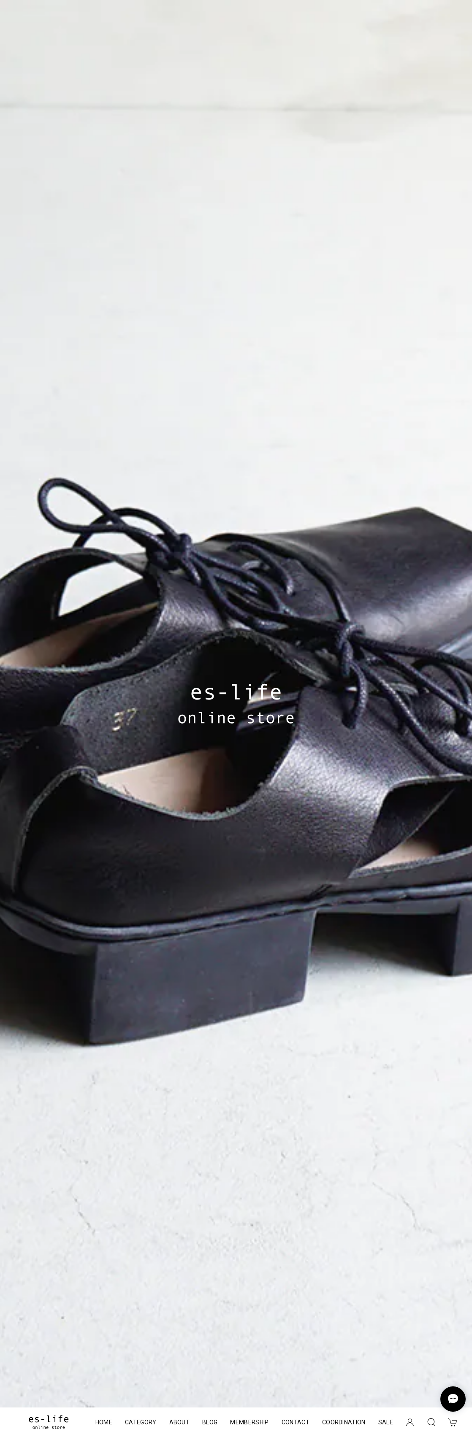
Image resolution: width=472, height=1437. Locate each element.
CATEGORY (141, 1422)
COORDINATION (344, 1422)
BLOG (209, 1422)
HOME (103, 1422)
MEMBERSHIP (249, 1422)
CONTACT (295, 1422)
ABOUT (179, 1422)
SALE (385, 1422)
